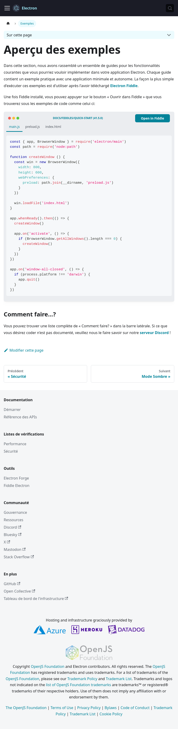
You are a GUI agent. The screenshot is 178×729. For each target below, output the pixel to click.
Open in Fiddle (152, 118)
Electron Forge (16, 478)
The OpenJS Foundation (26, 707)
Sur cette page (19, 35)
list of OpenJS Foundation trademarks (78, 684)
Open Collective (19, 591)
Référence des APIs (20, 417)
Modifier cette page (24, 350)
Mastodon (14, 549)
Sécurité (11, 451)
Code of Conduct (135, 707)
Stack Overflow (19, 556)
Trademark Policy (82, 678)
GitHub (12, 583)
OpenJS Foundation (47, 666)
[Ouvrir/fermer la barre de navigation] (7, 8)
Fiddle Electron (16, 485)
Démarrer (12, 409)
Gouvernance (15, 512)
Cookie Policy (110, 713)
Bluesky (12, 534)
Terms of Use (62, 707)
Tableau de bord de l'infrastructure (36, 598)
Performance (15, 443)
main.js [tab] (14, 126)
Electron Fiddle (123, 85)
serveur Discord (154, 332)
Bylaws (111, 707)
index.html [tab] (53, 126)
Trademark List (119, 678)
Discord (12, 527)
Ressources (13, 519)
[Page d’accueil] (8, 23)
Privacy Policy (89, 707)
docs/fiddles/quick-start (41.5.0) (78, 118)
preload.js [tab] (32, 126)
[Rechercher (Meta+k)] (169, 8)
